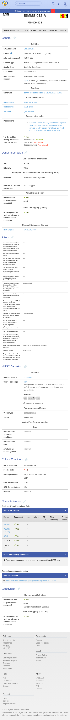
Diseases (6, 666)
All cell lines (7, 643)
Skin (25, 382)
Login (65, 4)
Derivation (34, 30)
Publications (7, 668)
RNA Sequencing (11, 575)
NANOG (7, 524)
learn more (45, 11)
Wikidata (7, 111)
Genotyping (64, 30)
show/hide (7, 79)
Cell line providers (10, 658)
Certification (7, 681)
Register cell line (9, 640)
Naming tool (40, 683)
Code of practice (42, 643)
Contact (39, 689)
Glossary (6, 686)
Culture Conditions (43, 30)
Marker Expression (11, 510)
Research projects (10, 660)
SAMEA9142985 (30, 102)
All (6, 646)
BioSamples (9, 102)
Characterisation (54, 30)
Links (38, 646)
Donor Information (15, 30)
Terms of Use (41, 658)
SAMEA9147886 (30, 230)
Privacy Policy (41, 655)
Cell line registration (10, 683)
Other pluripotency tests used (16, 555)
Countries (6, 663)
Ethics (25, 30)
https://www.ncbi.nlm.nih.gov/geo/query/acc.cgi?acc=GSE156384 (31, 581)
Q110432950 (28, 111)
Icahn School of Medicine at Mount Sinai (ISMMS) (42, 93)
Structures (40, 681)
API (37, 686)
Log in (5, 698)
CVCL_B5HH (28, 107)
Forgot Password (9, 704)
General (6, 30)
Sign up (6, 701)
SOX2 (6, 536)
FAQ (4, 678)
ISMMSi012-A (28, 49)
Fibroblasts (27, 377)
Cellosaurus (9, 107)
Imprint (38, 660)
